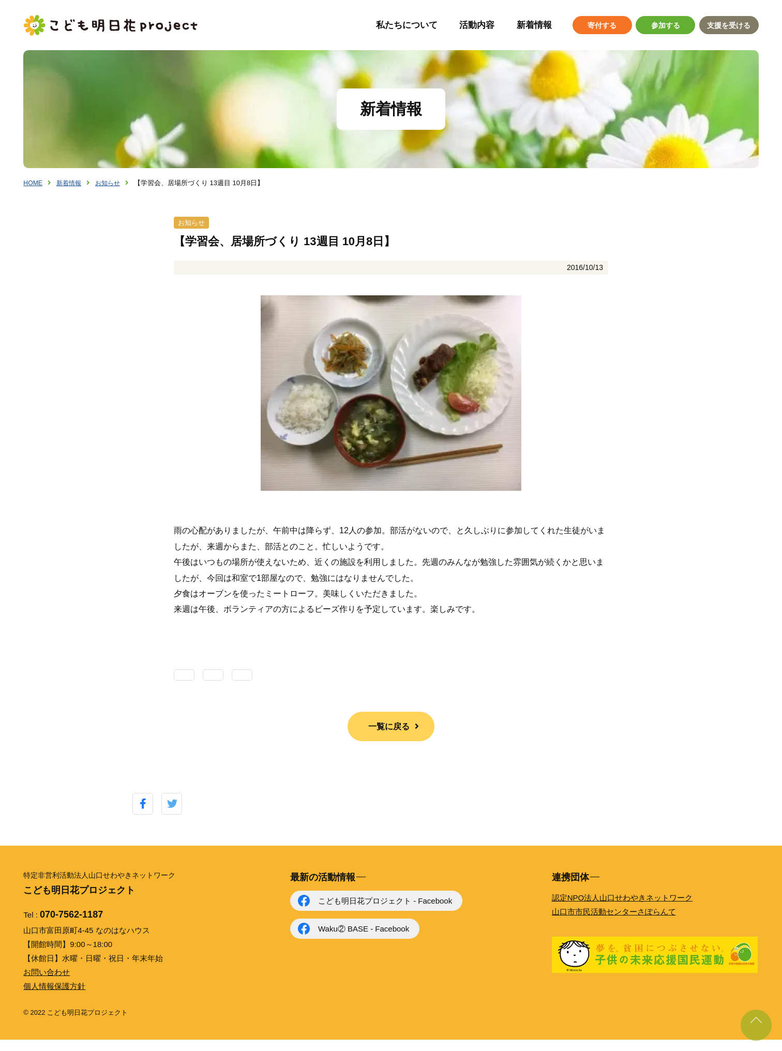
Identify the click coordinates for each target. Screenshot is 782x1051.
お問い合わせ (46, 983)
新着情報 (534, 25)
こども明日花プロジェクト (111, 25)
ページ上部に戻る (756, 1025)
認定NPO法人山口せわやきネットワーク (622, 909)
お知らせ (111, 183)
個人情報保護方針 (54, 997)
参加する (665, 25)
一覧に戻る (389, 737)
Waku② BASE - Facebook (363, 940)
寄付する (602, 25)
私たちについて (407, 25)
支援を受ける (728, 25)
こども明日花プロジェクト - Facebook (385, 912)
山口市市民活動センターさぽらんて (614, 923)
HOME (33, 183)
